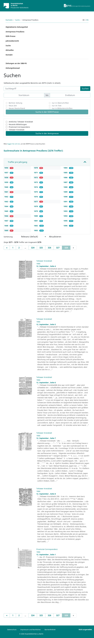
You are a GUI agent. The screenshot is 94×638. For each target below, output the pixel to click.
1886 (66, 177)
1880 (36, 216)
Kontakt (9, 55)
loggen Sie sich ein (13, 144)
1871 (36, 172)
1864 (6, 206)
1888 (66, 187)
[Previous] (7, 248)
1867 (6, 221)
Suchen (85, 88)
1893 (66, 211)
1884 (66, 168)
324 (32, 247)
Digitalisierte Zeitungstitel (17, 27)
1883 (36, 230)
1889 (66, 192)
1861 (6, 192)
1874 (36, 187)
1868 (6, 225)
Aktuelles (10, 50)
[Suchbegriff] (42, 88)
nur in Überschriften (60, 103)
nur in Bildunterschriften (62, 108)
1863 (6, 201)
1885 (66, 172)
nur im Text (56, 105)
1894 (66, 216)
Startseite (9, 20)
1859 (6, 182)
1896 (66, 225)
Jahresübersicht (12, 41)
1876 (36, 196)
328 (67, 247)
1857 (6, 172)
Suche (17, 20)
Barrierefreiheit (50, 629)
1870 (36, 168)
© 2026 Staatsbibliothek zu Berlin (31, 634)
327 (57, 247)
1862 (6, 196)
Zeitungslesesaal (13, 68)
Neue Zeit (13, 105)
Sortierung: (8, 237)
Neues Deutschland (17, 108)
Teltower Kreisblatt (16, 130)
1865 (6, 211)
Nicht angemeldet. (85, 629)
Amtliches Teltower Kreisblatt (21, 122)
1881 (36, 221)
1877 (36, 201)
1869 (6, 230)
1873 (36, 182)
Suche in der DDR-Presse (47, 112)
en (87, 20)
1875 (36, 192)
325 (41, 247)
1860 (6, 187)
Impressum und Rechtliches (30, 629)
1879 (36, 211)
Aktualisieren (55, 236)
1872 (36, 177)
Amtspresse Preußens (15, 31)
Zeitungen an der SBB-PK (16, 63)
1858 (6, 177)
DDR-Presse (10, 36)
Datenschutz (11, 629)
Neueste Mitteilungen (18, 124)
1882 (36, 225)
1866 (6, 216)
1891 (66, 201)
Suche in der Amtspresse (47, 133)
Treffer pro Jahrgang (17, 162)
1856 (6, 168)
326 (49, 247)
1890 (66, 196)
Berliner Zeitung (15, 103)
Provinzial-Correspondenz (19, 127)
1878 (36, 206)
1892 (66, 206)
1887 (66, 182)
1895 (66, 221)
